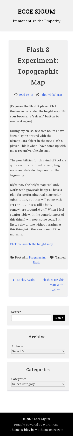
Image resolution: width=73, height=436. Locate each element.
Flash (36, 262)
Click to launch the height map (31, 244)
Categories (18, 379)
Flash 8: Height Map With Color (52, 284)
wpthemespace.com (49, 429)
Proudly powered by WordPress (36, 424)
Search (16, 312)
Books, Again (26, 279)
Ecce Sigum (36, 11)
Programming (37, 257)
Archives (17, 346)
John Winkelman (51, 95)
